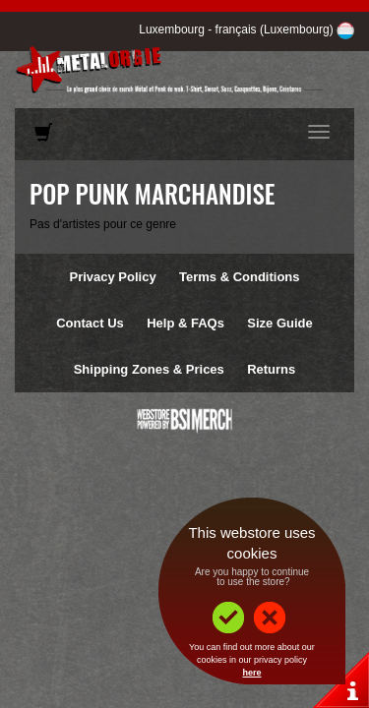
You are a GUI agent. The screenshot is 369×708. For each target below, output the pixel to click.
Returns (271, 369)
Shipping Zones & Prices (149, 369)
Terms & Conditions (239, 276)
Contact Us (90, 323)
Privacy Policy (112, 276)
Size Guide (279, 323)
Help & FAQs (185, 323)
